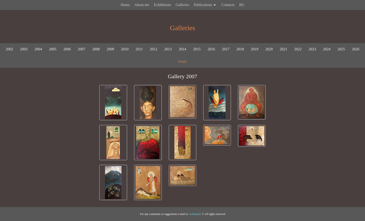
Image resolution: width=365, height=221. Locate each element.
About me (141, 5)
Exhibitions (162, 5)
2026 (355, 49)
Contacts (228, 5)
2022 (298, 49)
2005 (52, 49)
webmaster (195, 214)
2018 (240, 49)
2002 (9, 49)
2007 (81, 49)
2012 (153, 49)
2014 (182, 49)
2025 (341, 49)
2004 (38, 49)
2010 (124, 49)
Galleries (182, 5)
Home (125, 5)
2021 (283, 49)
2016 (211, 49)
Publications (205, 5)
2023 (312, 49)
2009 (110, 49)
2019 (254, 49)
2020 (269, 49)
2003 (23, 49)
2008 (96, 49)
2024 (327, 49)
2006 (67, 49)
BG (241, 5)
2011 (139, 49)
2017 (226, 49)
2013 (168, 49)
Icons (183, 61)
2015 (197, 49)
